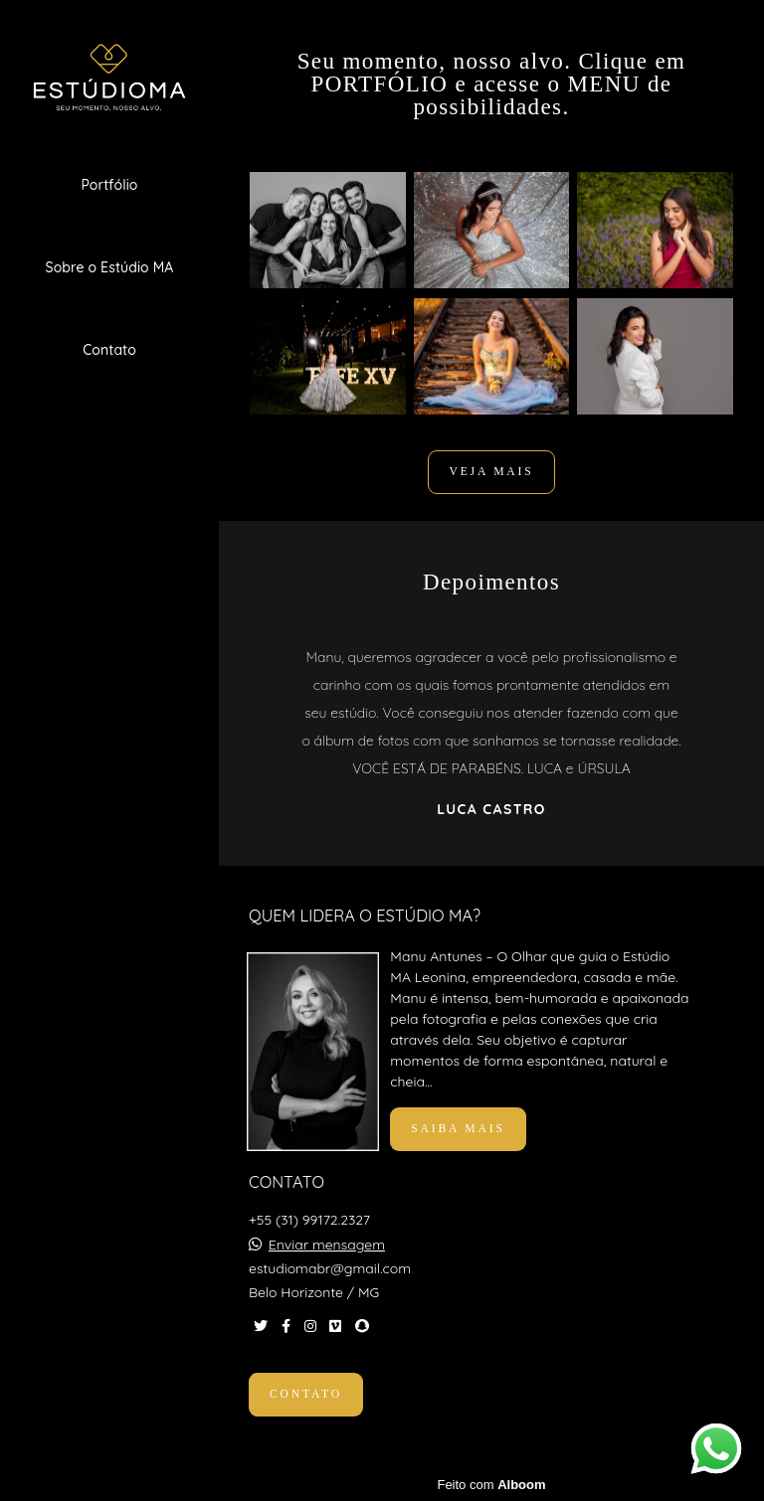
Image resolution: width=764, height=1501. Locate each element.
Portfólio (109, 185)
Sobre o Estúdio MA (110, 267)
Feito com (491, 1484)
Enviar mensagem (327, 1244)
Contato (109, 350)
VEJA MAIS (491, 471)
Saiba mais (457, 1128)
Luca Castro (491, 809)
